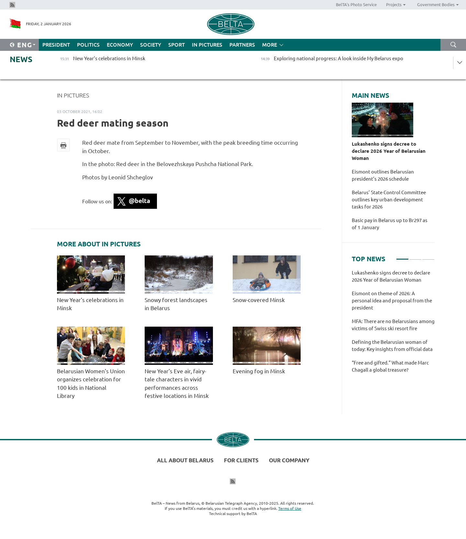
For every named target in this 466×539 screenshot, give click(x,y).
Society (150, 45)
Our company (289, 460)
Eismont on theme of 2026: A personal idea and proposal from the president (392, 300)
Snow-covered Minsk (259, 300)
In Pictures (207, 45)
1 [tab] (402, 256)
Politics (88, 45)
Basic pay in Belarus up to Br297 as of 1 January (389, 224)
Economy (120, 45)
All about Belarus (185, 460)
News (21, 59)
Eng (24, 45)
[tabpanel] (393, 324)
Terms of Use (289, 508)
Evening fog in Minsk (259, 371)
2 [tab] (415, 256)
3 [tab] (428, 256)
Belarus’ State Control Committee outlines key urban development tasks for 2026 (389, 199)
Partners (242, 45)
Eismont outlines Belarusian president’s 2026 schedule (383, 175)
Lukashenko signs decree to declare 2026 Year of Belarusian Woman (389, 151)
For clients (241, 460)
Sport (176, 45)
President (56, 45)
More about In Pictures (99, 244)
